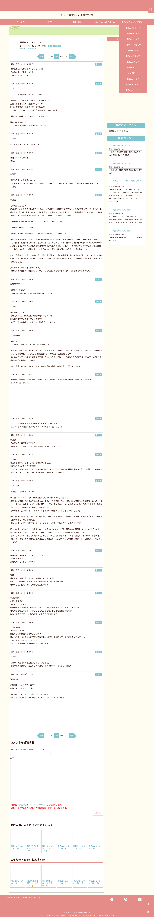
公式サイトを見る (29, 48)
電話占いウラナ (133, 67)
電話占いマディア (133, 56)
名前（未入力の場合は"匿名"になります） (27, 749)
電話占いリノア (133, 39)
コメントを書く (54, 46)
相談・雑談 (77, 22)
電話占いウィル (133, 33)
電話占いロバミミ (133, 90)
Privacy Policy (87, 915)
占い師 (49, 22)
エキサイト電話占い (133, 45)
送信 (99, 813)
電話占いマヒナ (133, 79)
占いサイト (21, 22)
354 (51, 56)
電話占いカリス (133, 62)
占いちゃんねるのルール (105, 22)
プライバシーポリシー (37, 805)
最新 (72, 56)
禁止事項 (23, 805)
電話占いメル (132, 50)
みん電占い (132, 73)
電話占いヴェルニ (133, 84)
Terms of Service (103, 915)
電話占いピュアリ (133, 28)
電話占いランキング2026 (132, 22)
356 (61, 56)
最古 (41, 56)
